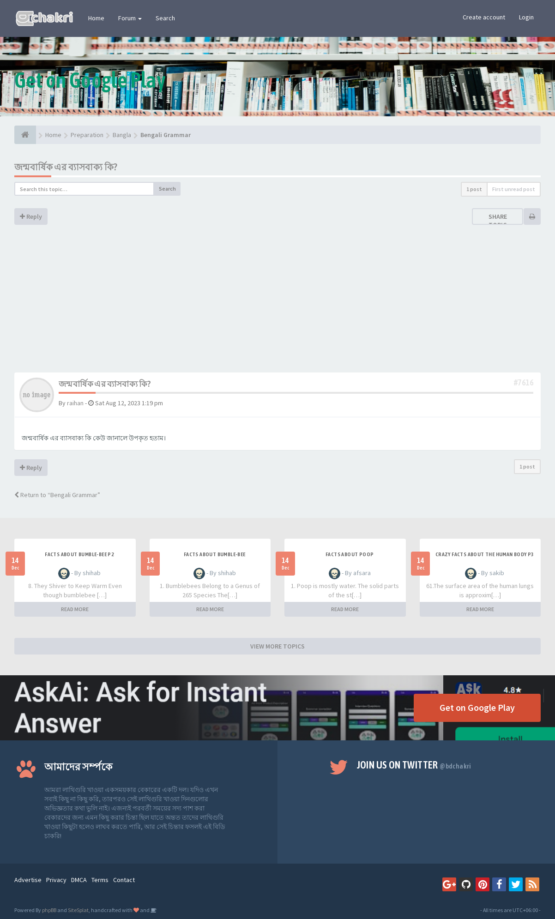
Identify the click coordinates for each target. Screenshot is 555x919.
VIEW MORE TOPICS (277, 646)
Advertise (28, 880)
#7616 (523, 382)
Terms (100, 880)
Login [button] (526, 17)
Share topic (498, 220)
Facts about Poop (350, 554)
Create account (484, 17)
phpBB (49, 910)
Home (96, 18)
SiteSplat (78, 910)
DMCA (79, 880)
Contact (124, 880)
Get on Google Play (477, 707)
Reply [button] (31, 216)
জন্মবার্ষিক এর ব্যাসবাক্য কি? (65, 167)
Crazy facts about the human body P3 (484, 554)
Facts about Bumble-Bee (215, 554)
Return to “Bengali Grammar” (57, 495)
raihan (75, 403)
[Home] (25, 135)
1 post (474, 189)
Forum (130, 18)
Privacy (56, 880)
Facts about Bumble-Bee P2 (79, 554)
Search (165, 18)
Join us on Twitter (414, 765)
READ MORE (75, 609)
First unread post (513, 189)
